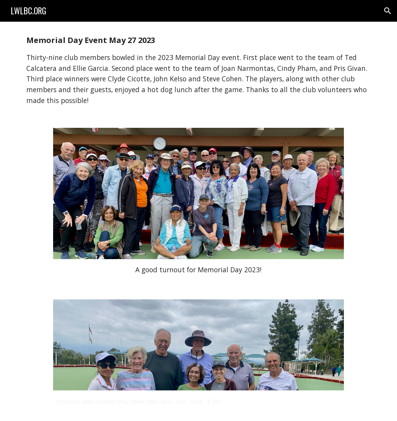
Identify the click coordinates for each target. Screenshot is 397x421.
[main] (198, 70)
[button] (387, 11)
